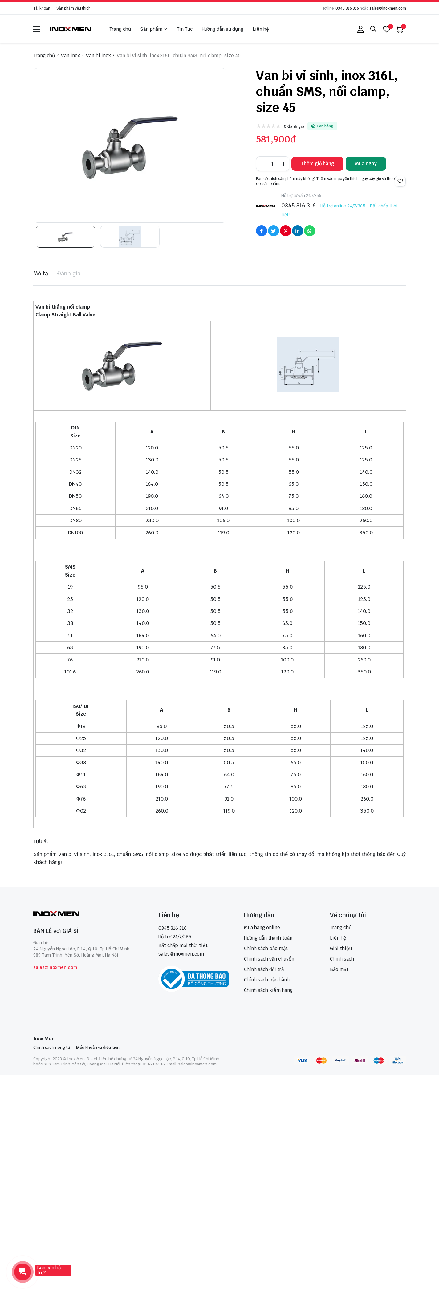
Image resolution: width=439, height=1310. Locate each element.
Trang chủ (120, 29)
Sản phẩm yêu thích (73, 8)
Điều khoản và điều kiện (98, 1047)
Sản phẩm (154, 29)
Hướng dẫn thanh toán (268, 938)
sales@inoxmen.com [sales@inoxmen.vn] (181, 954)
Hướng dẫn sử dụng (222, 29)
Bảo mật (339, 969)
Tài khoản (41, 8)
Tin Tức (185, 29)
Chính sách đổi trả (264, 969)
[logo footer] (82, 914)
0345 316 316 (347, 8)
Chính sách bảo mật (266, 948)
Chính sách (342, 959)
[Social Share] (261, 230)
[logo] (71, 29)
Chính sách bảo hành (267, 980)
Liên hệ (261, 29)
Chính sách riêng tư (51, 1047)
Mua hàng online (262, 927)
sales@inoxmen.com (387, 8)
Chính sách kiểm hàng (268, 990)
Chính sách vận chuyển (269, 959)
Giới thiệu (341, 948)
